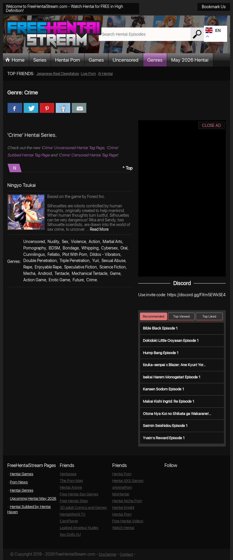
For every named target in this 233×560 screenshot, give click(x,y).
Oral (123, 248)
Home (18, 60)
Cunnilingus (34, 254)
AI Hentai (105, 73)
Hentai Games (21, 474)
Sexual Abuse (113, 260)
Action (94, 241)
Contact (126, 554)
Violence (78, 241)
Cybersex (109, 248)
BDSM (54, 248)
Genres (154, 60)
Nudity (53, 241)
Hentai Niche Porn (127, 501)
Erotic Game (59, 280)
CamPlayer (69, 521)
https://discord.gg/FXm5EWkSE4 (196, 294)
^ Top (127, 168)
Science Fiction (112, 267)
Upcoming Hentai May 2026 (33, 498)
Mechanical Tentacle (89, 273)
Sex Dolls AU (70, 534)
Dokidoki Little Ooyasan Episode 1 (171, 340)
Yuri (95, 260)
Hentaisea (68, 474)
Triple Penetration (74, 260)
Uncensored (126, 60)
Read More (99, 229)
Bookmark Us (214, 6)
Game (115, 273)
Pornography (34, 248)
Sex (65, 241)
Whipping (90, 248)
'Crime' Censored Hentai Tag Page (87, 155)
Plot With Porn (74, 254)
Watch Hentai (123, 527)
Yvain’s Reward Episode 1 (164, 438)
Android (45, 273)
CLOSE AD (211, 125)
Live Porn (88, 73)
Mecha (29, 273)
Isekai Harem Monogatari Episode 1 (171, 377)
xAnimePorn (122, 487)
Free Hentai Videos (127, 521)
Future (78, 280)
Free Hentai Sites (74, 501)
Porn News (19, 482)
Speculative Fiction (80, 267)
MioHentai (120, 494)
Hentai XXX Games (127, 480)
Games (96, 60)
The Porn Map (71, 480)
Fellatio (54, 254)
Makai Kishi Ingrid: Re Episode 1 (168, 401)
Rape (27, 267)
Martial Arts (112, 241)
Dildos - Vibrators (105, 254)
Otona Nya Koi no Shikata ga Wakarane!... (177, 413)
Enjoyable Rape (48, 267)
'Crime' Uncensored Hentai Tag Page (72, 147)
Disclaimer (107, 554)
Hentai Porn (67, 60)
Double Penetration (40, 260)
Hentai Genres (21, 490)
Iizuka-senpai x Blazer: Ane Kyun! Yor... (174, 365)
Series (39, 60)
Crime (91, 280)
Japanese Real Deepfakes (57, 73)
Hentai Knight (123, 507)
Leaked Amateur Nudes (79, 527)
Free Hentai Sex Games (79, 494)
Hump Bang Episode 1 (160, 353)
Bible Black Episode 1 (160, 328)
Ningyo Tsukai (21, 185)
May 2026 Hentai (190, 60)
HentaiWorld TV (72, 514)
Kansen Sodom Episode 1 (163, 389)
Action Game (34, 280)
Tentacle (62, 273)
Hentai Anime (71, 487)
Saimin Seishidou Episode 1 (165, 425)
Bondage (71, 248)
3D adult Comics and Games (83, 507)
